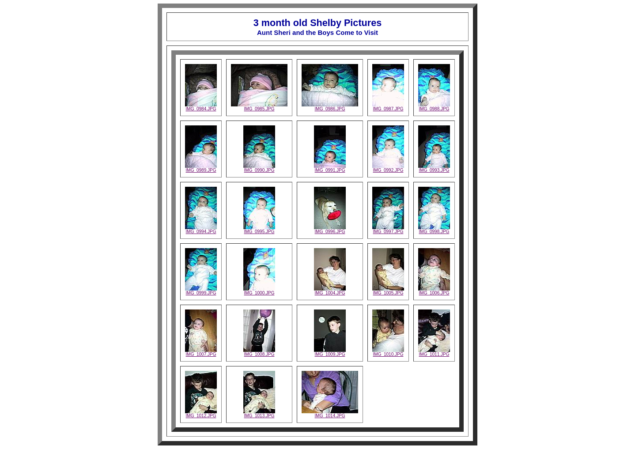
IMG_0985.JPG (259, 106)
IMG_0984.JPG (201, 106)
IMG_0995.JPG (259, 229)
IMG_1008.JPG (259, 352)
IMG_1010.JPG (388, 352)
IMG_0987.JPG (388, 106)
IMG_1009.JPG (330, 352)
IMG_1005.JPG (388, 291)
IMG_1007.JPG (201, 352)
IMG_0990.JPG (259, 168)
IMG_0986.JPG (330, 106)
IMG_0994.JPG (201, 229)
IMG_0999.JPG (201, 291)
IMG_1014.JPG (330, 413)
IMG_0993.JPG (434, 168)
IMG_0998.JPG (434, 229)
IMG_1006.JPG (434, 291)
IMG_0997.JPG (388, 229)
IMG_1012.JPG (201, 413)
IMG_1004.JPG (330, 291)
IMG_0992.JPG (388, 168)
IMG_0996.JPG (330, 229)
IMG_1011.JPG (434, 352)
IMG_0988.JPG (434, 106)
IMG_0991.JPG (330, 168)
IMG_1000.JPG (259, 291)
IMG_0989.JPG (201, 168)
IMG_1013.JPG (259, 413)
